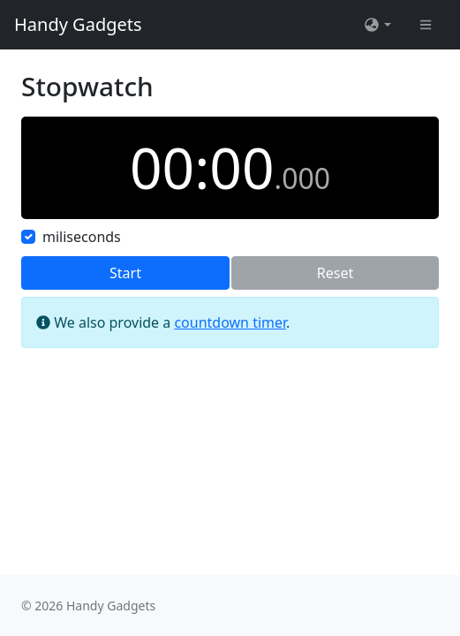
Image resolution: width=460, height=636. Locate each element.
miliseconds (81, 236)
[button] (377, 24)
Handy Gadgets (78, 24)
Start (125, 273)
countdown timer (230, 322)
